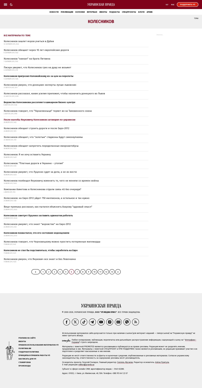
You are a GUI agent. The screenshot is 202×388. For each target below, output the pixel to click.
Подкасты (114, 12)
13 (112, 272)
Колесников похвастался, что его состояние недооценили (36, 232)
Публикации (67, 12)
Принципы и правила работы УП (34, 355)
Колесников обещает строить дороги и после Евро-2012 (36, 128)
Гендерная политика (28, 352)
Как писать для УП (27, 359)
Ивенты (103, 12)
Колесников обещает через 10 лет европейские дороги (36, 50)
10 (94, 272)
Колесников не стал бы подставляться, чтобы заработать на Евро (41, 250)
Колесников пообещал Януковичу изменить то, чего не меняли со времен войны (51, 180)
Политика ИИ (24, 348)
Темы (196, 18)
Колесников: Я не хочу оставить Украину (27, 154)
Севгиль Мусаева (125, 362)
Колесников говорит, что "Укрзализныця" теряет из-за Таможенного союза (48, 110)
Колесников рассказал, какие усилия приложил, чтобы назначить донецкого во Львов (54, 93)
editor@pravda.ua (86, 364)
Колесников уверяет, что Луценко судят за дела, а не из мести (40, 171)
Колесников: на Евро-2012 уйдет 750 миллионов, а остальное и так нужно (46, 198)
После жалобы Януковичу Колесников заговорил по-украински (39, 119)
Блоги (141, 12)
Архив (150, 12)
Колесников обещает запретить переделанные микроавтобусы (41, 145)
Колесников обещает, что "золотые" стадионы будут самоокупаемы (43, 137)
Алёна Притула (162, 362)
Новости (54, 12)
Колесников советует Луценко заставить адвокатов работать (38, 215)
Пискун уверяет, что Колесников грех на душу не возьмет (37, 67)
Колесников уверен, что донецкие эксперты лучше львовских (40, 84)
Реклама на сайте (27, 338)
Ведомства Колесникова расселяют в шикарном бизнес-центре (39, 102)
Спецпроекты (129, 12)
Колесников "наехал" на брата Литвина (27, 58)
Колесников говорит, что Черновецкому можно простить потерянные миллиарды (52, 241)
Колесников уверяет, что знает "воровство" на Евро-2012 (37, 224)
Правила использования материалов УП (38, 345)
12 (106, 272)
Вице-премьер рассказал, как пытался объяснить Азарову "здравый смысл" (48, 206)
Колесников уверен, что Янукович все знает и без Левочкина (40, 259)
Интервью (92, 12)
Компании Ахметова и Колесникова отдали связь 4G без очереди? (42, 189)
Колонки (80, 12)
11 (100, 272)
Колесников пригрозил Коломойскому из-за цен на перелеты (38, 76)
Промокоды (24, 366)
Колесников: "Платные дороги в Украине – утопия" (34, 163)
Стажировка (24, 362)
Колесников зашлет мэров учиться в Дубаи (29, 41)
